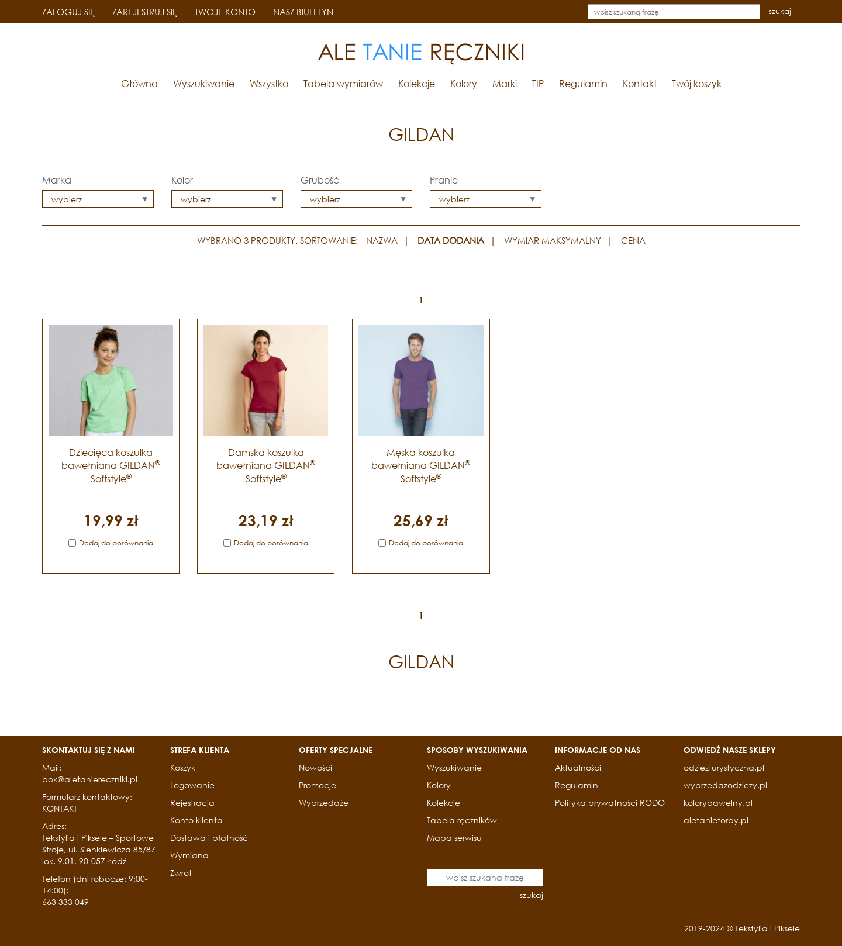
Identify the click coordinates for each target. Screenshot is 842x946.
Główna (139, 83)
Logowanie (192, 784)
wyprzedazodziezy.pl (725, 784)
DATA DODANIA (450, 240)
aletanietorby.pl (716, 820)
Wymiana (189, 855)
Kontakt (640, 83)
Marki (504, 83)
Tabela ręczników (462, 820)
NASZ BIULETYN (303, 12)
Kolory (463, 83)
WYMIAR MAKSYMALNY (552, 240)
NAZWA (382, 240)
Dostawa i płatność (209, 837)
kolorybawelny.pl (718, 802)
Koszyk (182, 767)
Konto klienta (196, 820)
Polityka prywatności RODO (610, 802)
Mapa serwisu (454, 837)
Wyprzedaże (323, 802)
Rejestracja (192, 802)
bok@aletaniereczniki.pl (89, 779)
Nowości (315, 767)
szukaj (780, 11)
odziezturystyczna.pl (724, 767)
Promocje (317, 784)
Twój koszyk (697, 83)
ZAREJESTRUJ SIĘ (144, 12)
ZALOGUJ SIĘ (68, 12)
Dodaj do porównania (116, 543)
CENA (633, 240)
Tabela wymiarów (343, 83)
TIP (538, 83)
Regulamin (583, 83)
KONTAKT (59, 808)
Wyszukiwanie (203, 83)
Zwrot (181, 872)
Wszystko (269, 83)
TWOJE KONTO (225, 12)
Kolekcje (416, 83)
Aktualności (578, 767)
